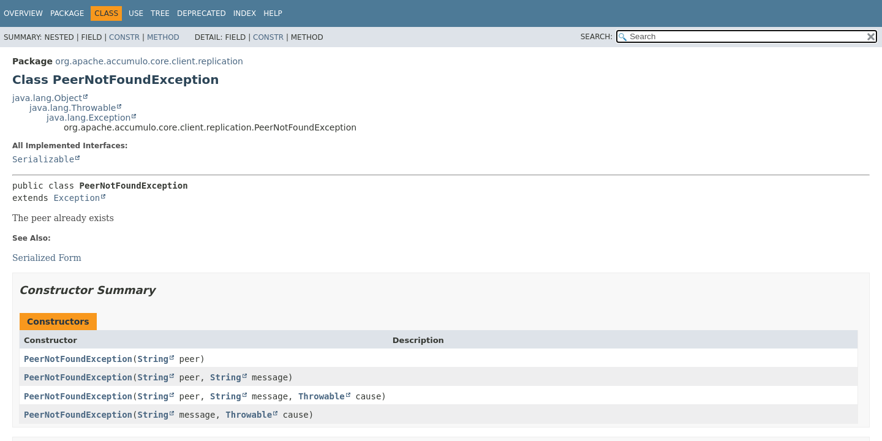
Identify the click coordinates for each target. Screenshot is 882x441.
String (152, 359)
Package (67, 13)
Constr (124, 37)
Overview (23, 13)
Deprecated (201, 13)
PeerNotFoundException (78, 359)
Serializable (43, 159)
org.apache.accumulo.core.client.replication (149, 61)
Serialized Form (46, 258)
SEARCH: (597, 36)
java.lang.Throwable (72, 108)
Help (272, 13)
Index (245, 13)
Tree (160, 13)
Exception (76, 198)
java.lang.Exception (88, 118)
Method (163, 37)
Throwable (321, 396)
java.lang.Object (47, 98)
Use (136, 13)
